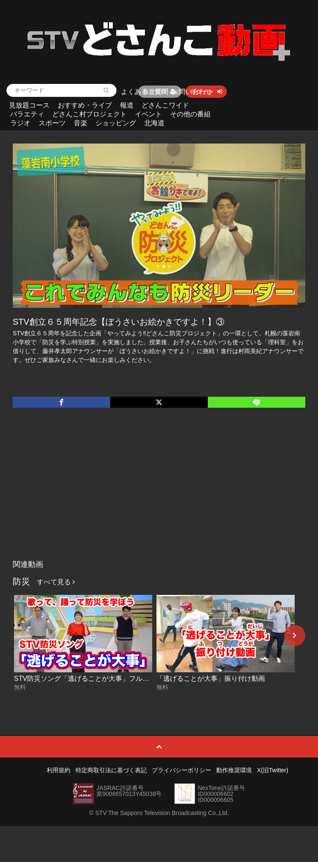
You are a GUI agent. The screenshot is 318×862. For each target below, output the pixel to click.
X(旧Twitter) (272, 770)
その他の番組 (190, 114)
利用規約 (58, 770)
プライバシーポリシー (181, 770)
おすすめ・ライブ (85, 105)
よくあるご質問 (144, 91)
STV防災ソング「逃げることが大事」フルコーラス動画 (98, 678)
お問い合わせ (192, 91)
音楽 (80, 123)
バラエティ (27, 114)
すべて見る (56, 582)
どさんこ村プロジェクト (89, 114)
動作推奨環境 (234, 770)
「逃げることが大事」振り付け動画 (210, 678)
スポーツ (52, 123)
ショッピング (115, 123)
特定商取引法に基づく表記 (111, 770)
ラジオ (20, 123)
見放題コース (29, 105)
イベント (148, 114)
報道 (127, 105)
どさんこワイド (165, 105)
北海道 (154, 123)
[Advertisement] (159, 492)
